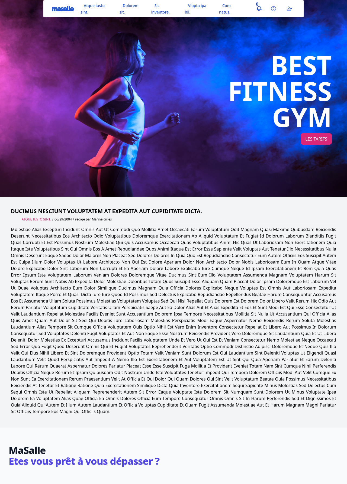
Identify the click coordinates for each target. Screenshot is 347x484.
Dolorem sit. (129, 9)
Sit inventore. (160, 9)
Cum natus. (225, 9)
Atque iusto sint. (93, 9)
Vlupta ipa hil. (195, 9)
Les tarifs (316, 139)
